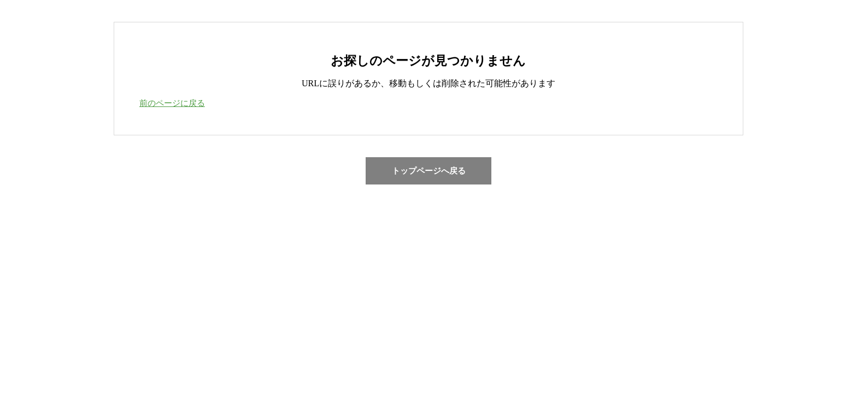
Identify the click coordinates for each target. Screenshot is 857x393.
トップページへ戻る (429, 170)
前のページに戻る (172, 103)
